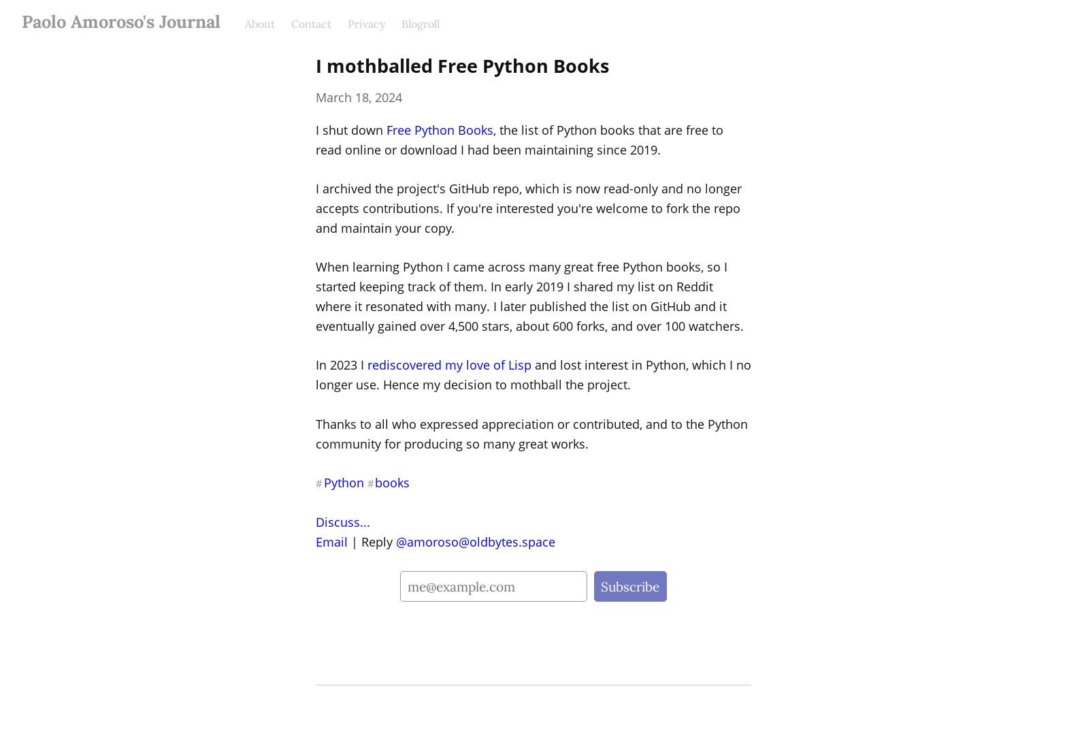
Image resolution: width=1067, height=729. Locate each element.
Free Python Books (440, 130)
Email (332, 542)
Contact (311, 24)
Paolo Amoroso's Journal (121, 21)
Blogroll (420, 24)
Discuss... (343, 522)
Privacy (366, 24)
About (260, 24)
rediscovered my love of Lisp (449, 365)
